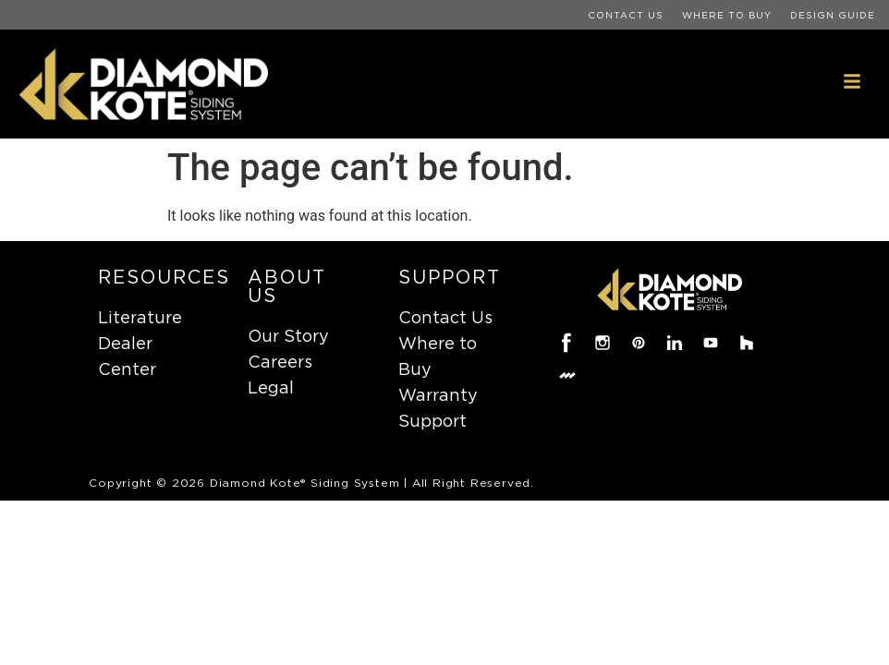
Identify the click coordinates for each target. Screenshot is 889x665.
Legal (271, 387)
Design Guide (832, 14)
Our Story (288, 335)
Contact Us (626, 14)
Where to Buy (727, 14)
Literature (140, 317)
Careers (280, 361)
